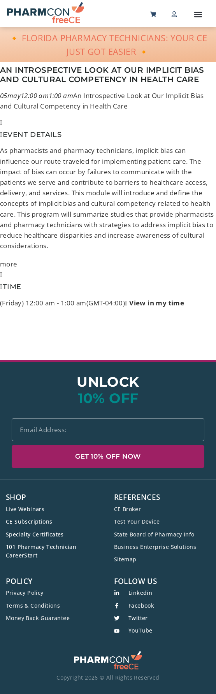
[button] (198, 14)
